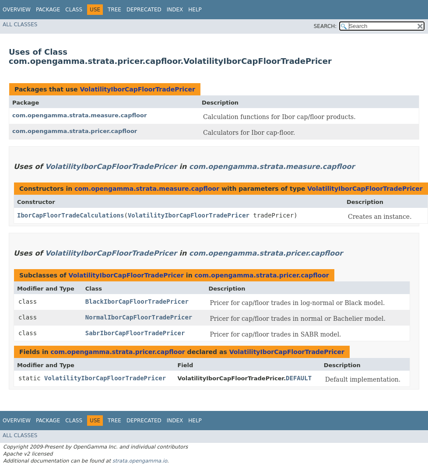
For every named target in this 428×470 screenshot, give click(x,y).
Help (195, 10)
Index (175, 10)
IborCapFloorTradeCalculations (70, 215)
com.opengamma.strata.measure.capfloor (79, 115)
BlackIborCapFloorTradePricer (137, 301)
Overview (17, 10)
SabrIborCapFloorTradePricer (135, 333)
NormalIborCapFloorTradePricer (138, 317)
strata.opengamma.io (139, 461)
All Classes (20, 24)
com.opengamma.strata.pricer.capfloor (74, 131)
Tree (114, 10)
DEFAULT (299, 378)
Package (48, 10)
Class (73, 10)
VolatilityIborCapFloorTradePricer (137, 89)
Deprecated (143, 10)
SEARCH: (325, 26)
